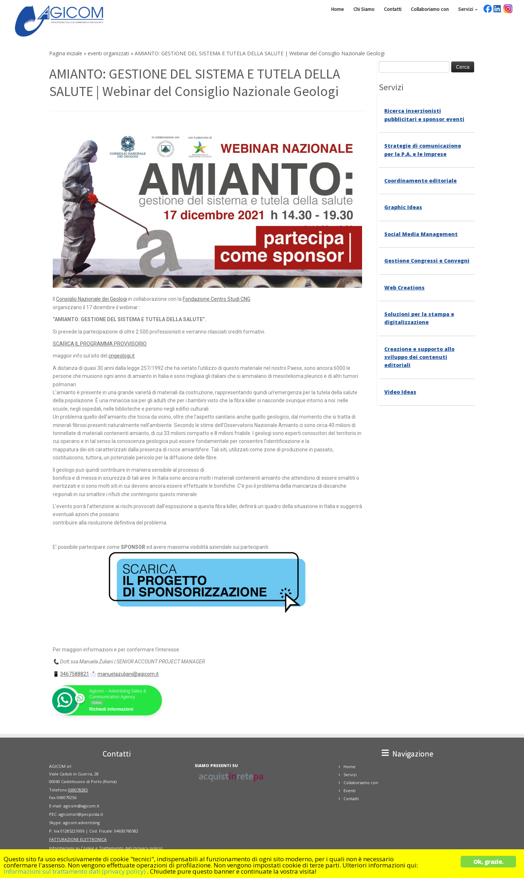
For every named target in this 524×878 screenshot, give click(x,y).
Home (337, 9)
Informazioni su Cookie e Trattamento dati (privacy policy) (105, 848)
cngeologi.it (121, 356)
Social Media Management (421, 234)
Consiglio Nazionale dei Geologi (91, 299)
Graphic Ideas (403, 207)
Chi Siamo (363, 9)
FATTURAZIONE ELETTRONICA (78, 839)
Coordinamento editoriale (420, 180)
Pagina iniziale (65, 53)
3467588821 (74, 674)
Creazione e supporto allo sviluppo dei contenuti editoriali (419, 357)
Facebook (488, 8)
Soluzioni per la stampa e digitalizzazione (419, 318)
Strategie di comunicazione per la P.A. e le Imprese (422, 149)
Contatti (392, 9)
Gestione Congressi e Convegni (426, 260)
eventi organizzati (108, 53)
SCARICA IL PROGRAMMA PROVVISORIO (100, 344)
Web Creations (404, 287)
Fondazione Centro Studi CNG (216, 299)
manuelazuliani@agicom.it (128, 674)
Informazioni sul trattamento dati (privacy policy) (75, 871)
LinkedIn (498, 8)
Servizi (468, 9)
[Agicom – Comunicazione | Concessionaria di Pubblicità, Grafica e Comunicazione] (60, 20)
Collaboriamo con (430, 9)
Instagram (508, 8)
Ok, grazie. (488, 862)
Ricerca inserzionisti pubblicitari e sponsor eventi (424, 114)
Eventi (350, 790)
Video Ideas (400, 391)
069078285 (78, 790)
